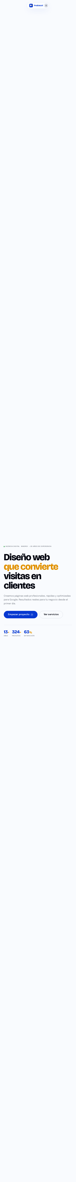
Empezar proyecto (20, 614)
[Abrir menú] (46, 5)
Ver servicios (51, 614)
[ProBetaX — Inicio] (36, 5)
